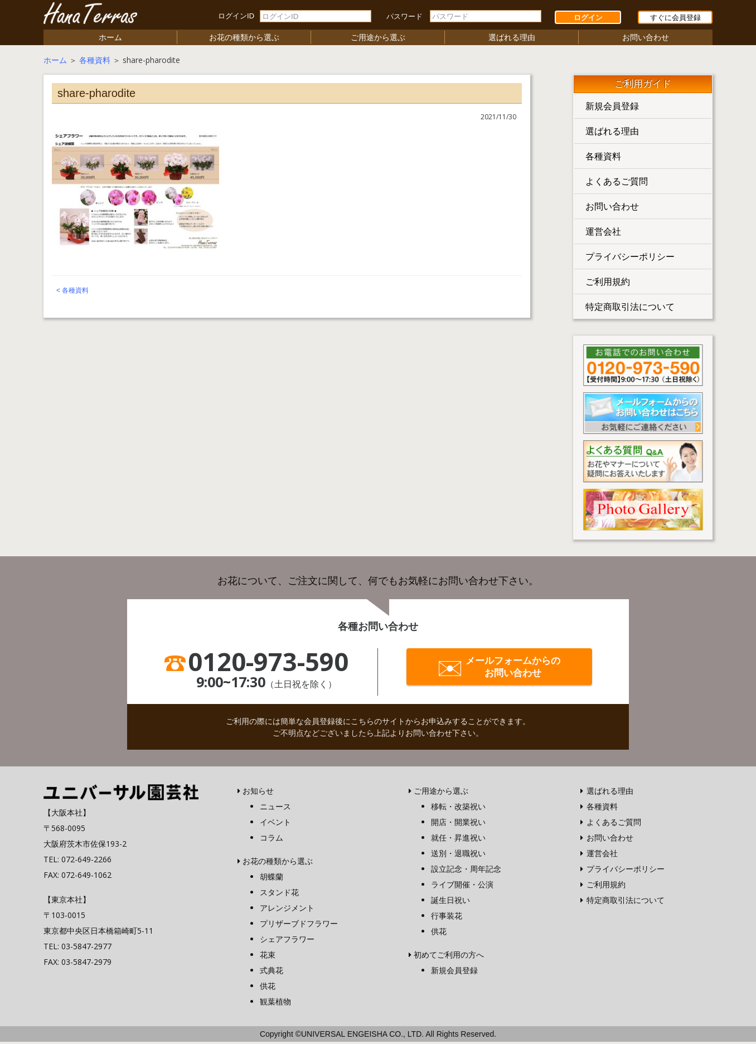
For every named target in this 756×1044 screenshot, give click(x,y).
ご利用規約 (607, 284)
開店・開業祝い (458, 824)
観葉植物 (275, 1003)
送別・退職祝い (458, 855)
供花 (267, 988)
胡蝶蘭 (271, 878)
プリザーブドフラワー (299, 925)
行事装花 (446, 917)
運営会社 (603, 233)
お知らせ (258, 793)
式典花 (271, 972)
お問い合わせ (645, 39)
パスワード (404, 16)
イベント (275, 824)
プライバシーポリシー (630, 258)
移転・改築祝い (458, 808)
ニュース (275, 808)
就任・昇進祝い (458, 839)
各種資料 (94, 62)
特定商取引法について (630, 309)
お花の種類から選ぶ (244, 39)
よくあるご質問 (616, 183)
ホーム (110, 39)
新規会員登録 (612, 108)
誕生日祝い (450, 902)
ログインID (236, 16)
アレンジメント (287, 910)
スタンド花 (279, 894)
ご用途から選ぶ (378, 39)
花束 (267, 956)
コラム (271, 839)
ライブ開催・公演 (462, 886)
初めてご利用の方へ (449, 956)
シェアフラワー (287, 941)
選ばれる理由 (511, 39)
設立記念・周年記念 (466, 871)
